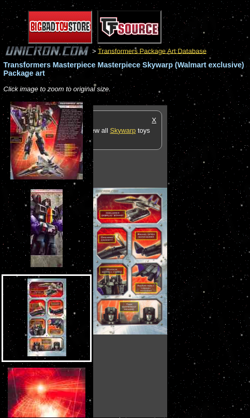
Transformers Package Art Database (152, 50)
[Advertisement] (208, 260)
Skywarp (123, 130)
